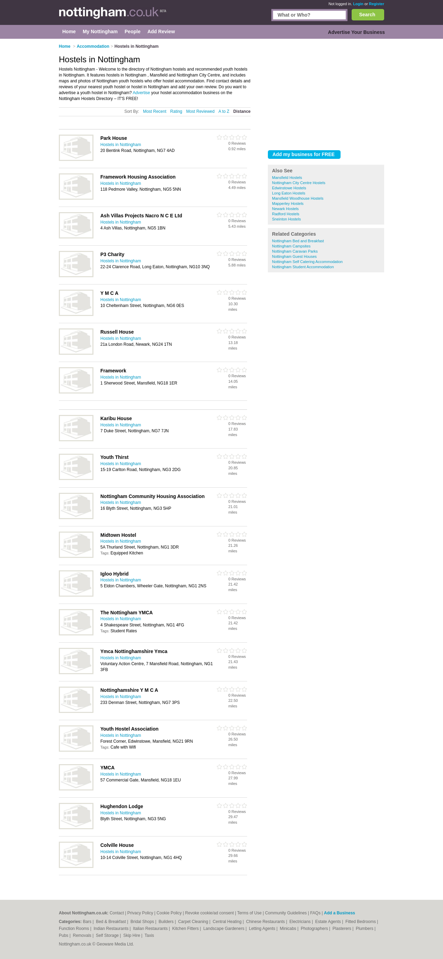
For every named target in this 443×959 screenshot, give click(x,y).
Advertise (141, 92)
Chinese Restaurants (266, 921)
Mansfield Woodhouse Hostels (297, 198)
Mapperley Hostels (288, 203)
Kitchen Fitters (186, 928)
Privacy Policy (140, 913)
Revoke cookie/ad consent (209, 913)
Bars (87, 921)
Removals (82, 935)
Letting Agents (262, 928)
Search (367, 14)
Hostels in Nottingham (120, 144)
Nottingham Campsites (291, 246)
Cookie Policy (169, 913)
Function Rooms (74, 928)
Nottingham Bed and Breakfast (298, 241)
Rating (176, 111)
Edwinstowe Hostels (289, 188)
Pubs (64, 935)
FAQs (315, 913)
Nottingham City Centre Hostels (298, 183)
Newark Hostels (285, 209)
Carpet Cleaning (193, 921)
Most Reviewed (200, 111)
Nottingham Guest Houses (294, 256)
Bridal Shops (142, 921)
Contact (117, 913)
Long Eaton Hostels (288, 193)
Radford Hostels (285, 214)
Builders (167, 921)
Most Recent (154, 111)
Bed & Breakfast (111, 921)
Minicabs (288, 928)
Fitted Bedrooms (361, 921)
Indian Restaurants (112, 928)
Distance (242, 111)
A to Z (223, 111)
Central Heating (228, 921)
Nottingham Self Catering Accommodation (307, 262)
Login (358, 4)
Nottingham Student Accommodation (303, 267)
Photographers (315, 928)
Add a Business (339, 913)
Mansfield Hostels (287, 177)
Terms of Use (249, 913)
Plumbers (365, 928)
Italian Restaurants (151, 928)
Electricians (300, 921)
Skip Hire (132, 935)
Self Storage (108, 935)
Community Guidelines (286, 913)
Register (376, 4)
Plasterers (342, 928)
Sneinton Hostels (286, 219)
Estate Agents (328, 921)
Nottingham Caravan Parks (295, 251)
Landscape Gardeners (224, 928)
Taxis (149, 935)
